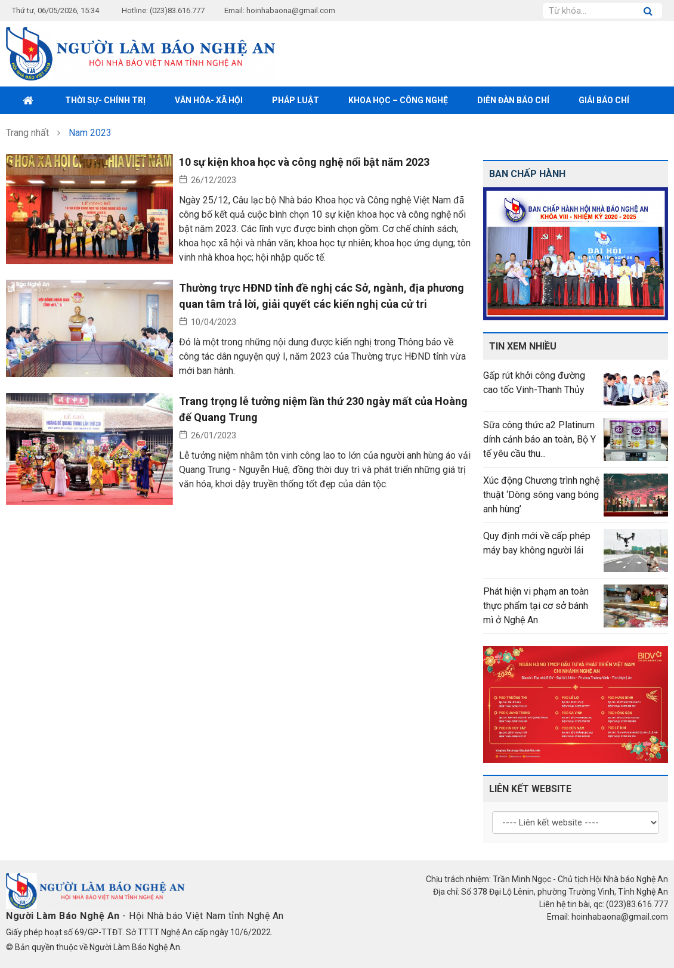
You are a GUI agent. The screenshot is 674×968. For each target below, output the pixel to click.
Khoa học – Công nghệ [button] (398, 100)
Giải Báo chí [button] (604, 100)
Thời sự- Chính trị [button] (105, 100)
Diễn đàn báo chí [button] (513, 100)
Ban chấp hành (527, 174)
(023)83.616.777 (177, 10)
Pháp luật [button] (295, 100)
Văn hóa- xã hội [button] (209, 100)
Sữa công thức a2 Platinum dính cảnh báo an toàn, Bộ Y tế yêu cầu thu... (539, 439)
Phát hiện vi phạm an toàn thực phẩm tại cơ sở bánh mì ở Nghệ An (536, 606)
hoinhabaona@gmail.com (290, 10)
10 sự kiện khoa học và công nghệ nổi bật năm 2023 (304, 162)
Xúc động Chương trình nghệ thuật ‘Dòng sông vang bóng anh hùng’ (541, 495)
